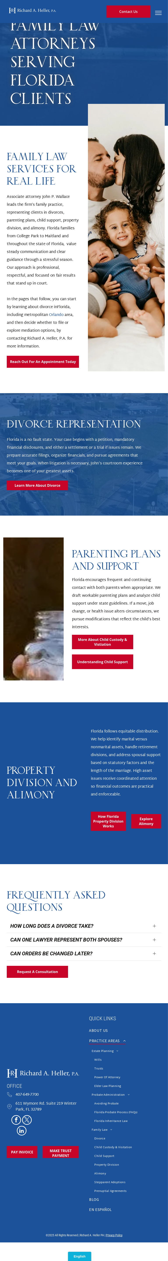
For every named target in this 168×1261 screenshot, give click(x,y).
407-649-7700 (27, 1094)
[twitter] (27, 1120)
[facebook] (16, 1120)
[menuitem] (125, 1032)
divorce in (48, 307)
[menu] (158, 13)
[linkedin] (21, 1131)
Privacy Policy (114, 1235)
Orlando (56, 315)
